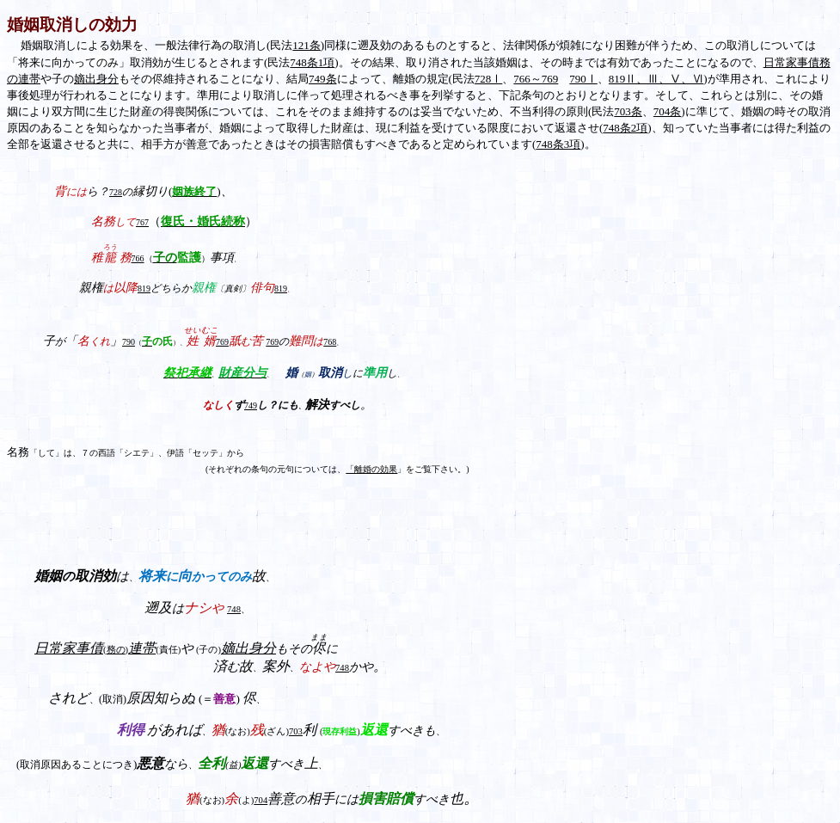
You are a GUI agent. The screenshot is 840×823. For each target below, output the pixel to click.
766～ (527, 78)
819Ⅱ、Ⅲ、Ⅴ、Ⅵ (656, 78)
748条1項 (312, 62)
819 (280, 288)
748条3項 (558, 144)
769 (550, 78)
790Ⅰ (583, 78)
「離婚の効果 (371, 469)
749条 (323, 78)
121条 (306, 45)
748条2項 (625, 127)
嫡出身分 (96, 78)
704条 (667, 111)
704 (260, 800)
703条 (628, 111)
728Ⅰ (489, 78)
